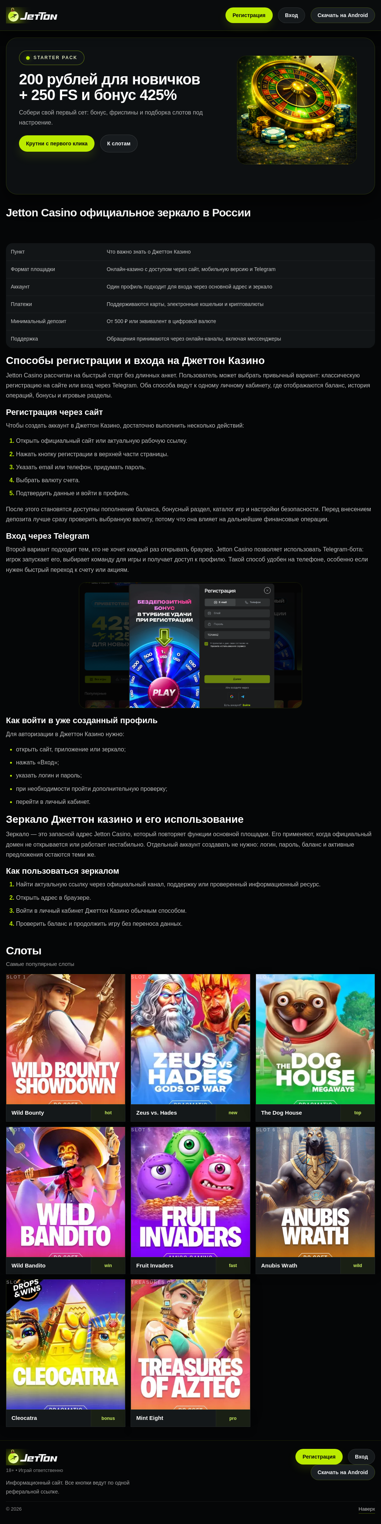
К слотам (119, 143)
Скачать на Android (343, 15)
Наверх (367, 1509)
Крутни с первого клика (56, 143)
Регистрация (249, 15)
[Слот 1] (65, 1048)
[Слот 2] (190, 1048)
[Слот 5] (190, 1201)
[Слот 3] (315, 1048)
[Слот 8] (190, 1353)
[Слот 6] (315, 1201)
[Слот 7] (65, 1353)
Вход (291, 15)
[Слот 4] (65, 1201)
